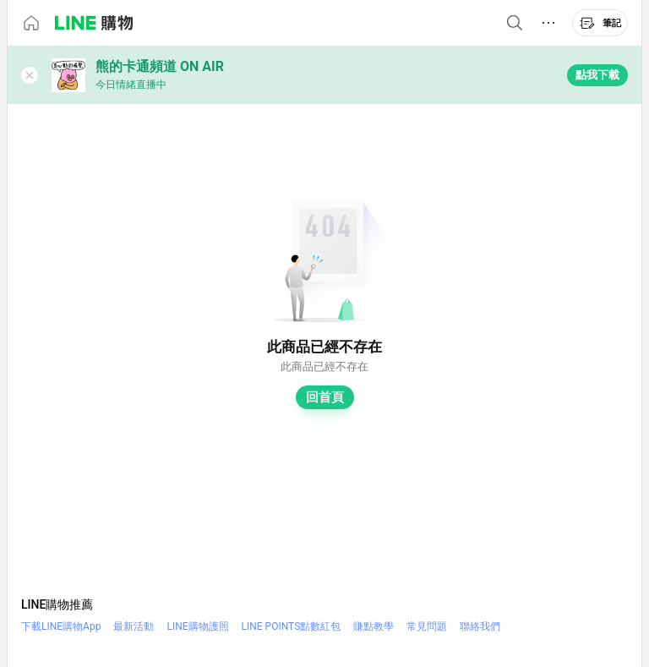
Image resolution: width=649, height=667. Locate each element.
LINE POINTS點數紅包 (291, 626)
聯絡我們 (480, 626)
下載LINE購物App (61, 626)
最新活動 (133, 626)
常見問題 (426, 626)
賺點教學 (373, 626)
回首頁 (325, 397)
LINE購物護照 (197, 626)
